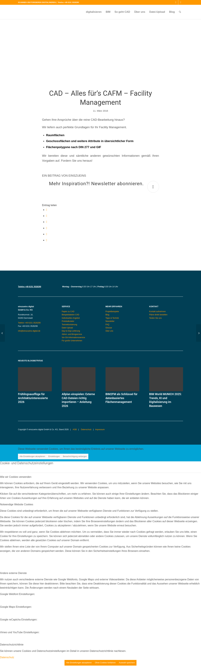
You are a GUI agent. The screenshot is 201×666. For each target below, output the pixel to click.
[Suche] (180, 12)
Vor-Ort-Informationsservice (73, 337)
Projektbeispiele (112, 311)
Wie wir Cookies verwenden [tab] (15, 477)
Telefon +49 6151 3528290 (68, 2)
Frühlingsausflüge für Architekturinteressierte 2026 (33, 398)
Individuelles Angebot (71, 318)
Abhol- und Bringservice (72, 334)
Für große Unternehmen (72, 341)
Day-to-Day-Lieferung (71, 331)
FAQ (107, 324)
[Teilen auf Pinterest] (46, 228)
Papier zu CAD (68, 311)
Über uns (109, 331)
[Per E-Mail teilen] (46, 240)
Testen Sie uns (155, 318)
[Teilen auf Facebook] (46, 209)
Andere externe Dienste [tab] (13, 573)
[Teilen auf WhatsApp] (46, 221)
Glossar (109, 328)
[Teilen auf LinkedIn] (46, 234)
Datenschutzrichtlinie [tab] (12, 644)
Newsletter (110, 321)
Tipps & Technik (112, 318)
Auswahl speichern (127, 663)
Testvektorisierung (69, 324)
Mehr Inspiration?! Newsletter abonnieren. (96, 183)
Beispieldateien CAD (70, 315)
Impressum (100, 429)
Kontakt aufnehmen (157, 311)
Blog (107, 315)
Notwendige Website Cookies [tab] (16, 504)
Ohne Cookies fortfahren (105, 663)
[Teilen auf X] (46, 215)
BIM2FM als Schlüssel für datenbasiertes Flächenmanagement (122, 398)
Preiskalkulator (68, 321)
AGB (74, 429)
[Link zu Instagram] (176, 2)
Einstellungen (54, 456)
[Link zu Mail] (180, 2)
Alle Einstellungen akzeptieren (32, 456)
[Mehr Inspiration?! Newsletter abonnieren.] (153, 187)
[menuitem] (94, 12)
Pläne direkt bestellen (158, 315)
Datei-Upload (67, 328)
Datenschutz (86, 429)
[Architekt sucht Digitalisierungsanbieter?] (2, 333)
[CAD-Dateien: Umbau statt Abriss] (198, 333)
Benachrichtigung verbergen (75, 456)
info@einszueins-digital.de (29, 331)
